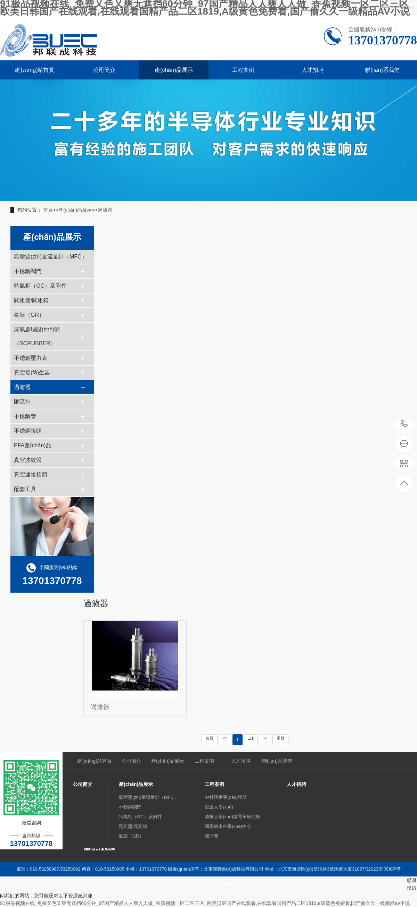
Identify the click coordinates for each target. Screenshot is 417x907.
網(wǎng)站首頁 (34, 70)
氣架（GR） (29, 315)
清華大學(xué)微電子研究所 (232, 816)
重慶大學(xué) (219, 806)
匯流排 (22, 402)
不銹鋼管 (25, 416)
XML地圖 (223, 884)
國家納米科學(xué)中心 (228, 826)
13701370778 (404, 424)
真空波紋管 (28, 460)
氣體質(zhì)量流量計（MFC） (50, 257)
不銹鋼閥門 (28, 271)
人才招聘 (313, 70)
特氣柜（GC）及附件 (40, 286)
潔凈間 (211, 836)
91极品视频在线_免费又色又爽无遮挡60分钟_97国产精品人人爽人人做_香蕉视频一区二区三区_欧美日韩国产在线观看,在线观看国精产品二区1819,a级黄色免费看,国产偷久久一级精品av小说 (205, 903)
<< (225, 738)
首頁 (48, 210)
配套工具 (25, 489)
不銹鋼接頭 (28, 431)
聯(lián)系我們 (382, 70)
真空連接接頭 (30, 474)
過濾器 (105, 210)
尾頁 (280, 738)
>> (265, 738)
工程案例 (243, 70)
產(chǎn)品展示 (174, 70)
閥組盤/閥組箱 (31, 300)
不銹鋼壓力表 (30, 358)
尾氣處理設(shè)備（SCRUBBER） (37, 336)
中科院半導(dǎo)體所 (226, 797)
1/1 (251, 738)
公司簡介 (104, 70)
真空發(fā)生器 (32, 372)
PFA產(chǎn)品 (32, 445)
